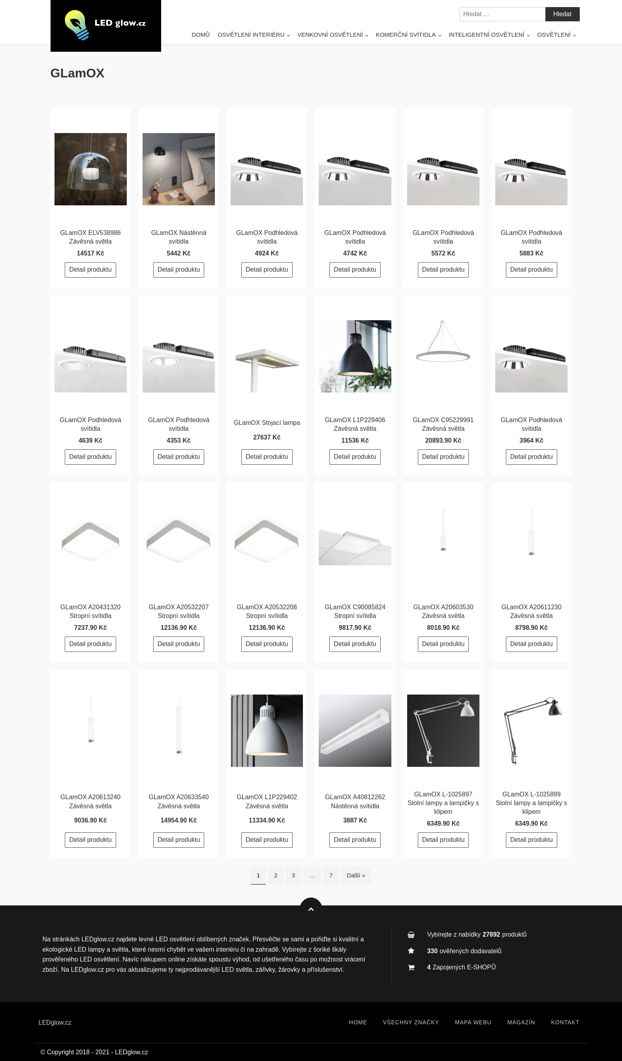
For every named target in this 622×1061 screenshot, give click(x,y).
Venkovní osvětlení (330, 34)
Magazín (521, 1022)
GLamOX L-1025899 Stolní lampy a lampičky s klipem (532, 803)
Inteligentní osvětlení (486, 34)
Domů (201, 34)
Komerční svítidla (406, 34)
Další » (356, 875)
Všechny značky (411, 1022)
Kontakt (565, 1022)
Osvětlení (554, 34)
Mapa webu (473, 1022)
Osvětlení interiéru (251, 34)
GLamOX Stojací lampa (267, 422)
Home (358, 1022)
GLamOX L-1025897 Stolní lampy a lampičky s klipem (443, 803)
